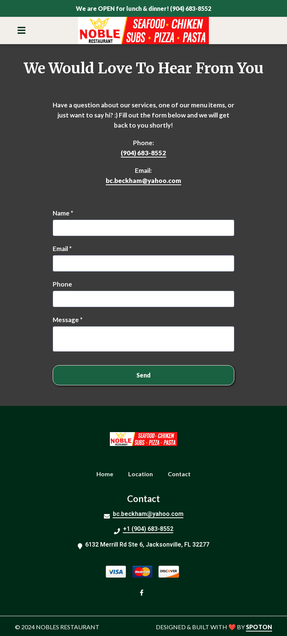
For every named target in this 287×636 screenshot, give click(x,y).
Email (62, 249)
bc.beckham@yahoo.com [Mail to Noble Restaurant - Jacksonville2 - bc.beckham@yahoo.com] (148, 513)
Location (142, 472)
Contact (181, 472)
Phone (62, 284)
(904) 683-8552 (143, 153)
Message (68, 320)
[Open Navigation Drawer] (21, 30)
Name (63, 213)
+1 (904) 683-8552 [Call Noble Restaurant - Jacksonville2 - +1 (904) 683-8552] (148, 528)
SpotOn (259, 626)
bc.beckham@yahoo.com (143, 180)
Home (107, 472)
